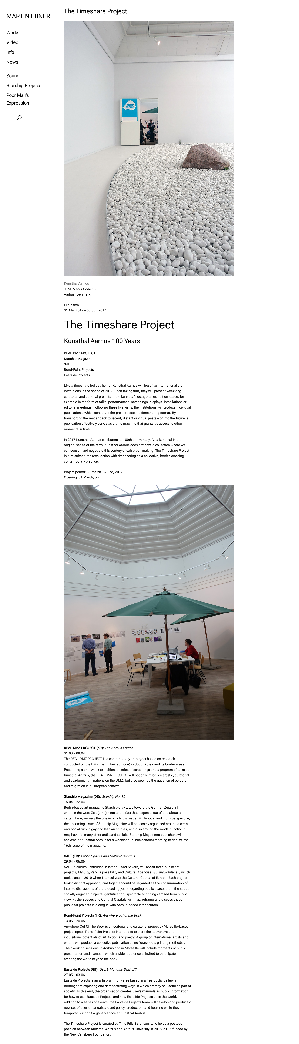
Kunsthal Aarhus (76, 284)
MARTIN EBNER (28, 16)
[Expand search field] (19, 117)
